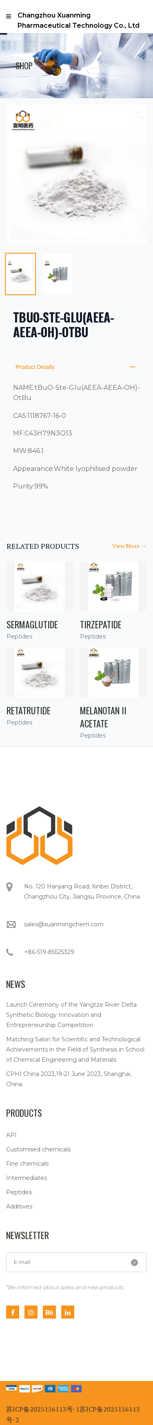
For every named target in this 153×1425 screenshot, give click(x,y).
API (11, 1135)
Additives (19, 1206)
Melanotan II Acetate (103, 717)
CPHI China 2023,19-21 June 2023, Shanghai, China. (68, 1079)
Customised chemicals (38, 1149)
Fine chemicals (27, 1163)
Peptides (19, 1192)
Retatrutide (29, 710)
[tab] (20, 274)
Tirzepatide (101, 624)
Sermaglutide (32, 624)
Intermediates (26, 1178)
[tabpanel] (76, 175)
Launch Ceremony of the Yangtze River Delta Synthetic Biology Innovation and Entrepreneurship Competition (71, 1015)
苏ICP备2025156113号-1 (43, 1409)
